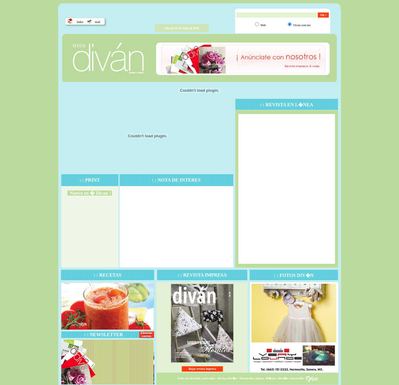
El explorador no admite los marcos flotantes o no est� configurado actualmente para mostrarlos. (90, 233)
